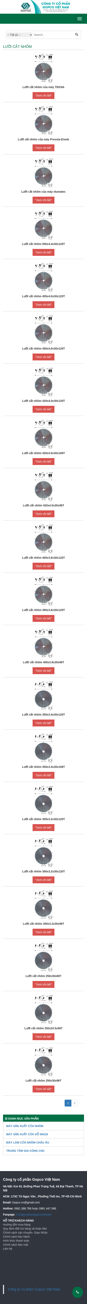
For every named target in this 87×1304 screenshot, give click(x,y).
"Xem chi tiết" (43, 95)
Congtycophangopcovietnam (33, 1214)
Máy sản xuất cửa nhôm (24, 1126)
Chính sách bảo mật (15, 1244)
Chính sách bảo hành (16, 1236)
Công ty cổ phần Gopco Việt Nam (34, 1289)
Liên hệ (7, 1248)
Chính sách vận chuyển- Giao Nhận (25, 1232)
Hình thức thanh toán (16, 1240)
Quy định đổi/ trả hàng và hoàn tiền (25, 1228)
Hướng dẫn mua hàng (16, 1224)
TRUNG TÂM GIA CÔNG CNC (25, 1150)
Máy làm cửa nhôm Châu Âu (27, 1142)
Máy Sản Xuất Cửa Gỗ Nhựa (27, 1134)
